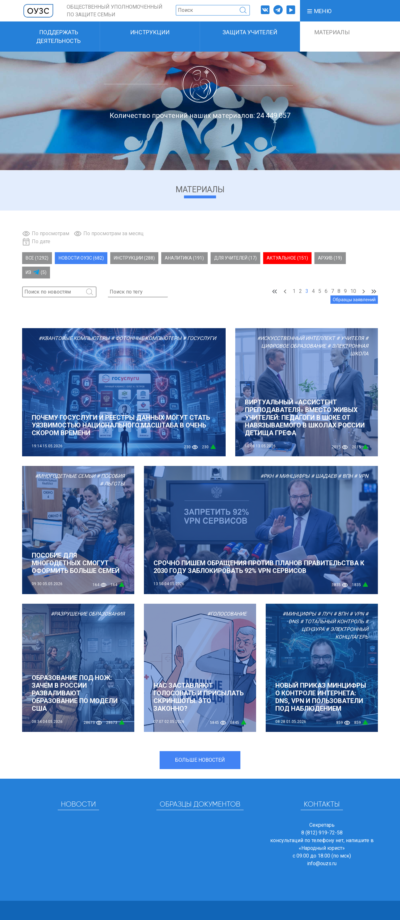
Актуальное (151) (287, 258)
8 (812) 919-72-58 (322, 833)
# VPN (361, 476)
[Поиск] (213, 10)
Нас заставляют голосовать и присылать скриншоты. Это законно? (199, 697)
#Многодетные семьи (65, 476)
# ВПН (345, 476)
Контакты (322, 804)
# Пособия (110, 476)
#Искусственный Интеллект (296, 338)
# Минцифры (292, 476)
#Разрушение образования (88, 614)
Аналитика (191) (184, 258)
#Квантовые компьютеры (74, 338)
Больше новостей (200, 760)
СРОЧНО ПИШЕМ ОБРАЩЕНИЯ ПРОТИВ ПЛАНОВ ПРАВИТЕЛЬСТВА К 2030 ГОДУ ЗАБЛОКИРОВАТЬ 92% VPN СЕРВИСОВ (259, 567)
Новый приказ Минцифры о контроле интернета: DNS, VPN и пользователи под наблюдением (320, 697)
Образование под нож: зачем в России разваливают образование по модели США (75, 693)
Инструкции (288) (134, 258)
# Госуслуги (199, 338)
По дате (41, 241)
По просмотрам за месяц (113, 233)
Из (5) (36, 272)
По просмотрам (50, 233)
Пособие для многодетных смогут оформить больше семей (76, 563)
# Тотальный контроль (332, 621)
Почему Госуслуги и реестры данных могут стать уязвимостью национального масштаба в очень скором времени (121, 425)
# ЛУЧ (324, 614)
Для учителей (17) (235, 258)
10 (353, 291)
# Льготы (112, 484)
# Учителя (350, 338)
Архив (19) (330, 258)
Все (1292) (37, 258)
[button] (318, 10)
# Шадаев (324, 476)
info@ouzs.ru (322, 863)
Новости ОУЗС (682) (81, 258)
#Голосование (226, 614)
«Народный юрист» (322, 848)
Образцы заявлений (354, 299)
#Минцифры (299, 614)
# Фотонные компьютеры (146, 338)
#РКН (266, 476)
